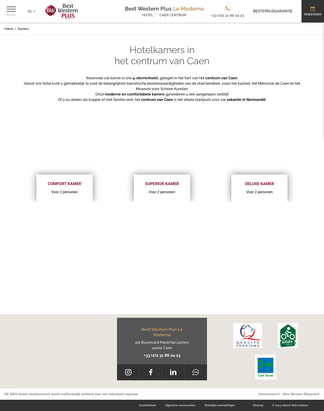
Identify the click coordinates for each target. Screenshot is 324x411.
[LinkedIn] (173, 372)
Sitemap (258, 405)
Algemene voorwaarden (180, 405)
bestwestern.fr (269, 394)
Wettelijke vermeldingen (219, 405)
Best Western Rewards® (301, 394)
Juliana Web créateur (294, 405)
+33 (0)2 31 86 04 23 (162, 355)
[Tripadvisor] (196, 372)
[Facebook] (151, 372)
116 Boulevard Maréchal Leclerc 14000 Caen (162, 345)
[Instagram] (128, 372)
